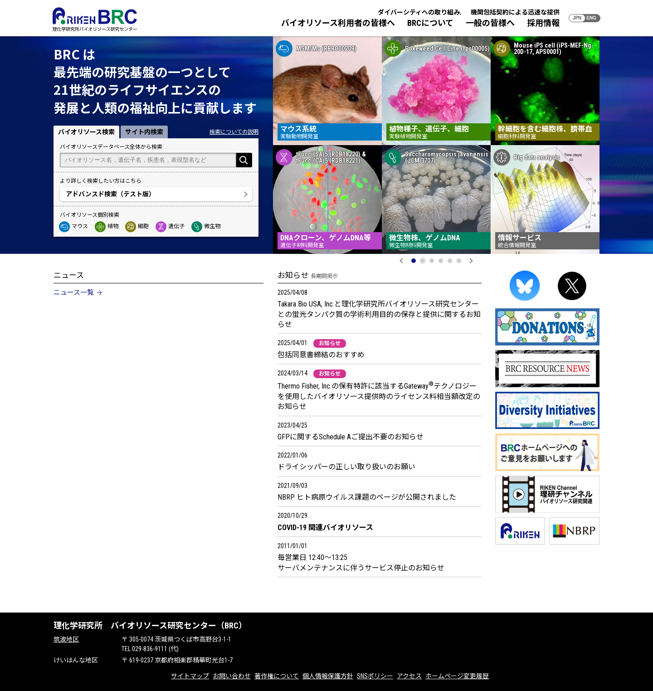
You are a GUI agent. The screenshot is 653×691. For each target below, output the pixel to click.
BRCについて (430, 23)
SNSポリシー (375, 676)
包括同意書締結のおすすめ (321, 354)
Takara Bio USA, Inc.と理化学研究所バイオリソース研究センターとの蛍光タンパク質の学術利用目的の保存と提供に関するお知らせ (379, 314)
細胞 (137, 226)
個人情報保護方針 (327, 676)
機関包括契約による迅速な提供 (515, 12)
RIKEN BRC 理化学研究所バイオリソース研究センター (95, 19)
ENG (591, 17)
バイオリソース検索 (86, 132)
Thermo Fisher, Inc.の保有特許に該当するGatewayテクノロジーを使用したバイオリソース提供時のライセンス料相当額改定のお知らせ (379, 396)
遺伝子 (170, 226)
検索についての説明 (234, 132)
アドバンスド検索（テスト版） (110, 194)
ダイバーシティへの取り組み (419, 12)
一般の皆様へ (490, 23)
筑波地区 (66, 639)
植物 (107, 226)
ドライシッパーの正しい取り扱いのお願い (346, 466)
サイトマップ (190, 676)
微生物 (206, 226)
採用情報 (543, 23)
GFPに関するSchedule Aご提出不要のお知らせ (351, 437)
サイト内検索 (144, 132)
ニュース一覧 (74, 292)
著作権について (276, 676)
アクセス (409, 676)
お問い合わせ (232, 676)
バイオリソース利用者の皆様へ (338, 23)
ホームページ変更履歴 (457, 676)
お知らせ (330, 343)
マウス (74, 226)
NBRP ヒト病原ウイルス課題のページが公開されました (367, 497)
